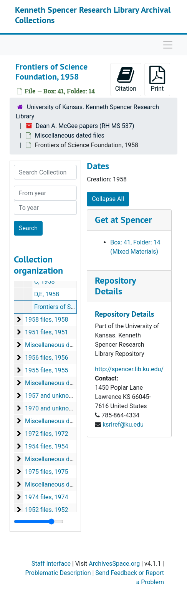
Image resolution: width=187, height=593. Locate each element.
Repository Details (115, 285)
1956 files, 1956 (46, 357)
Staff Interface (51, 563)
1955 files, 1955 (46, 370)
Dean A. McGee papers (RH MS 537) (85, 126)
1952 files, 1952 (46, 509)
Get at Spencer (123, 220)
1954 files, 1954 (46, 446)
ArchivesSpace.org (114, 563)
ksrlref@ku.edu (123, 424)
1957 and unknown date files (64, 395)
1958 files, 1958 (46, 319)
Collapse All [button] (108, 199)
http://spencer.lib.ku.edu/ (129, 369)
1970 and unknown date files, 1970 (72, 408)
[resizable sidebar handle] (38, 521)
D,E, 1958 (46, 294)
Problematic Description (58, 572)
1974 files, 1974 (46, 497)
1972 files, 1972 (46, 433)
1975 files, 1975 (46, 471)
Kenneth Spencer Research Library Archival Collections (92, 14)
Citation (125, 79)
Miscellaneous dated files (69, 135)
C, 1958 (44, 281)
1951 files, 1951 (46, 332)
